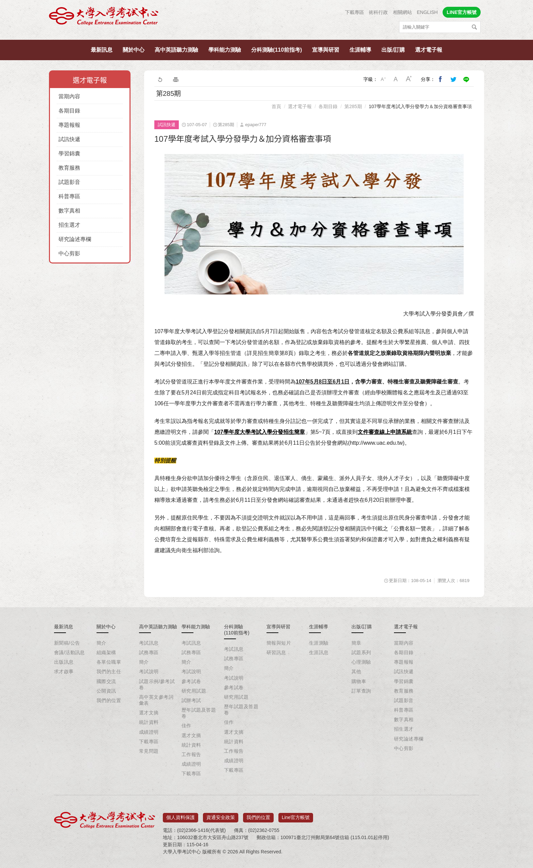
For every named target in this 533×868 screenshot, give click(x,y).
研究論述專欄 (74, 239)
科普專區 (69, 196)
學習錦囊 (69, 153)
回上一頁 (159, 79)
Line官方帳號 (296, 815)
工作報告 (191, 754)
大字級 (408, 79)
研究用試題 (194, 691)
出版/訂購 (393, 50)
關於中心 (133, 50)
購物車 (358, 681)
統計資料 (149, 722)
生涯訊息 (319, 652)
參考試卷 (191, 681)
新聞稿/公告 (67, 643)
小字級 (383, 79)
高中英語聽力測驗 (176, 50)
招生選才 (69, 225)
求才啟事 (64, 671)
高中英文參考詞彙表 (156, 700)
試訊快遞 (69, 139)
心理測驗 (361, 662)
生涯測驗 (319, 643)
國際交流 (106, 681)
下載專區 (354, 12)
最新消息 (63, 626)
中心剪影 (69, 253)
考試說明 (149, 671)
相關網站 (402, 12)
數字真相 (69, 211)
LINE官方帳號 (462, 12)
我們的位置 (109, 700)
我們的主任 (109, 671)
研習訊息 (276, 652)
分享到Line (466, 79)
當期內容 (69, 96)
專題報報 (69, 125)
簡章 (356, 643)
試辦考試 (191, 700)
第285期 (353, 106)
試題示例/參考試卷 (157, 684)
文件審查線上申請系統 (385, 432)
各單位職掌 (109, 662)
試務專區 (149, 652)
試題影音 (69, 182)
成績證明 (149, 732)
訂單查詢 (361, 691)
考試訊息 (149, 643)
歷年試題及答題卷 (199, 713)
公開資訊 (106, 691)
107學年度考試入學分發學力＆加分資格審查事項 (420, 106)
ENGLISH (427, 12)
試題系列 (361, 652)
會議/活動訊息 (69, 652)
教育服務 (69, 168)
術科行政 (378, 12)
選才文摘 (149, 712)
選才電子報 (428, 50)
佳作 (186, 725)
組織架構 (106, 652)
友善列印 (175, 79)
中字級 (396, 79)
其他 (356, 671)
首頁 (276, 106)
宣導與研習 (325, 50)
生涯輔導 (360, 50)
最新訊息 (102, 50)
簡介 (101, 643)
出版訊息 (64, 662)
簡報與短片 (278, 643)
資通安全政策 (220, 815)
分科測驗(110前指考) (276, 50)
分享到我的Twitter (453, 79)
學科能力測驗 (224, 50)
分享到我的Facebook (440, 79)
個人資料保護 (180, 815)
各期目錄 (69, 111)
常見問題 (149, 751)
